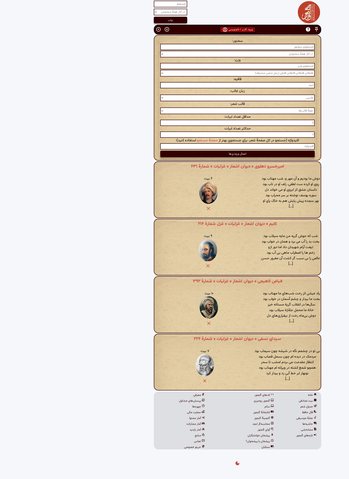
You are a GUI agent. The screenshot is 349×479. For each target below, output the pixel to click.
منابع (137, 435)
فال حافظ (246, 412)
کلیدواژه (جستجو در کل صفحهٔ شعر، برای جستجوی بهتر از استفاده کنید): (174, 140)
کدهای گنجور (201, 395)
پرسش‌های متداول (129, 401)
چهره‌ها (135, 406)
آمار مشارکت (132, 424)
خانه (249, 395)
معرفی (136, 395)
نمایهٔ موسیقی (243, 418)
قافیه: (174, 79)
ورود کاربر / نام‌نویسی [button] (174, 29)
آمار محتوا (134, 418)
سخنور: (174, 41)
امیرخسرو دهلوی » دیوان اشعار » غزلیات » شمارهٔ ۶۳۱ (174, 166)
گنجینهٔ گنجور (201, 418)
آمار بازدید (134, 430)
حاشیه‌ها (246, 424)
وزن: (174, 60)
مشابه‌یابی (246, 430)
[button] (253, 29)
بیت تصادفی (245, 401)
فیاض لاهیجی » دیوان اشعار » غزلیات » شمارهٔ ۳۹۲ (174, 281)
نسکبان (205, 447)
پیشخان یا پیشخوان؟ (197, 441)
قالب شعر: (174, 104)
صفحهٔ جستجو (144, 140)
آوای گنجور (203, 430)
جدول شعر (245, 406)
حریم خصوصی (131, 447)
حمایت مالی (133, 412)
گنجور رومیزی (201, 401)
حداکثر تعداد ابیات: (174, 128)
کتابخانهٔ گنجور (200, 412)
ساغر (206, 406)
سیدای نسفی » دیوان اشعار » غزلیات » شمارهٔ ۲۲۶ (174, 339)
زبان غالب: (174, 91)
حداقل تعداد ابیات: (174, 117)
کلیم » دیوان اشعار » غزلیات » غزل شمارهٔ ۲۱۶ (174, 223)
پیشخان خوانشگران (198, 435)
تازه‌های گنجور (243, 435)
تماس (136, 441)
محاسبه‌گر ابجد (200, 424)
